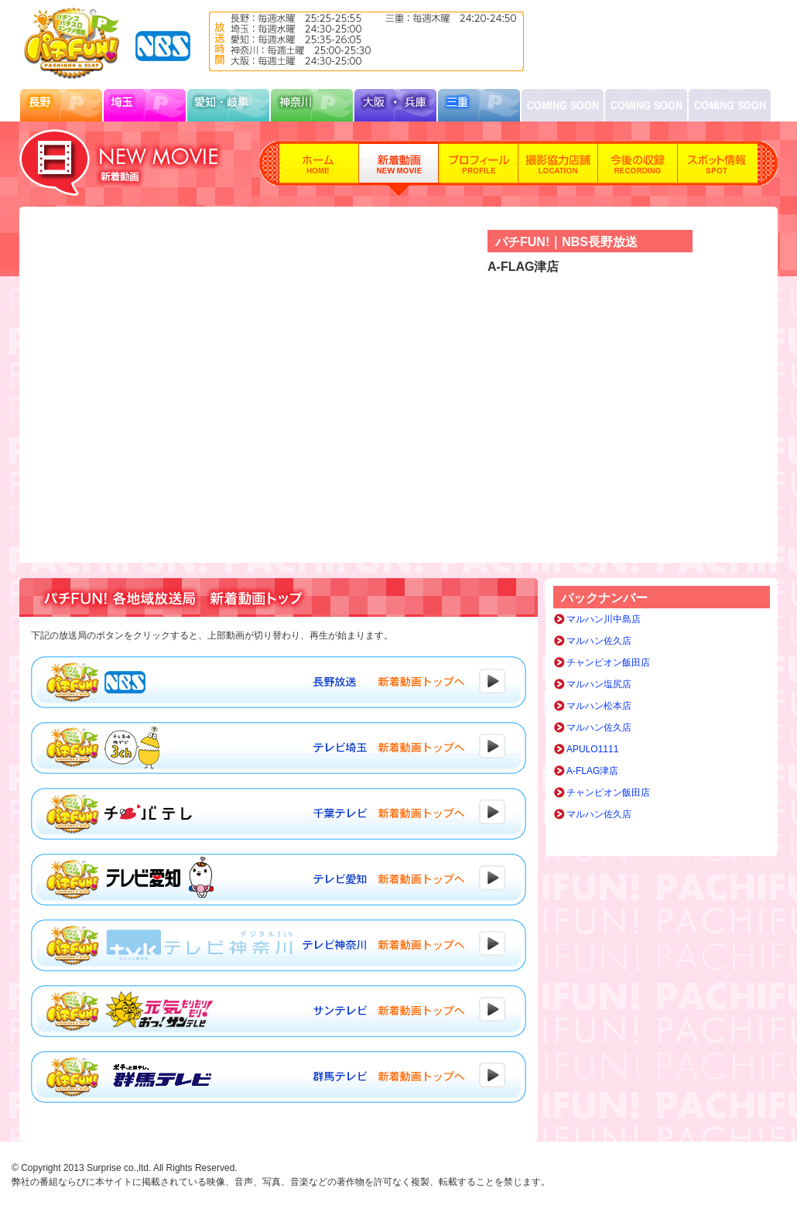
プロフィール (478, 169)
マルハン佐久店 (598, 640)
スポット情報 (718, 169)
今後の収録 (638, 169)
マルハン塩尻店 (598, 684)
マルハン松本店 (598, 705)
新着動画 (399, 169)
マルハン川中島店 (603, 619)
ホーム (319, 169)
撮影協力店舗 (558, 169)
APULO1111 (592, 749)
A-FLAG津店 (592, 770)
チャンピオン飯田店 (608, 662)
